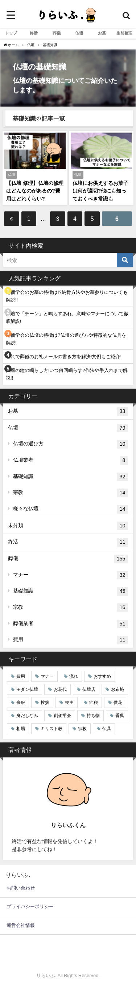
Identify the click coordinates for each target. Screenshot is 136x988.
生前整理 (124, 33)
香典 (119, 715)
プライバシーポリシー (30, 906)
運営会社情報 (21, 925)
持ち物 (93, 715)
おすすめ (102, 676)
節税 (93, 702)
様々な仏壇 (70, 509)
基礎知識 (70, 477)
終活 (34, 33)
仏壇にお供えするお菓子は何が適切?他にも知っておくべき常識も (100, 191)
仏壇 (79, 33)
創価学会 (62, 715)
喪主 (69, 702)
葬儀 (57, 33)
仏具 (106, 728)
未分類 (68, 526)
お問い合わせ (21, 888)
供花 (118, 702)
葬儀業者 (70, 624)
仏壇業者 (70, 460)
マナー (70, 575)
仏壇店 (88, 689)
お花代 (60, 689)
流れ (73, 676)
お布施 (117, 689)
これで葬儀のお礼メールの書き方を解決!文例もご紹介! (63, 356)
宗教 (70, 493)
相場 (20, 728)
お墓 (102, 33)
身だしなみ (27, 715)
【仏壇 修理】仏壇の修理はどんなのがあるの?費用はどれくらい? (34, 191)
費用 (70, 640)
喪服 (20, 702)
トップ (11, 33)
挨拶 (45, 702)
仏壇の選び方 (70, 444)
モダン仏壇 (27, 689)
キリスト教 (51, 728)
